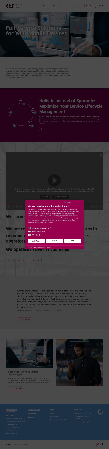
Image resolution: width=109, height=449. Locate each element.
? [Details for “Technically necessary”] (50, 228)
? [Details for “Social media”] (44, 231)
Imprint (30, 247)
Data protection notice (39, 247)
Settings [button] (49, 247)
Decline (54, 240)
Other (34, 235)
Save (72, 240)
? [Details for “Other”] (39, 234)
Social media (36, 231)
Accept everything (36, 240)
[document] (54, 215)
